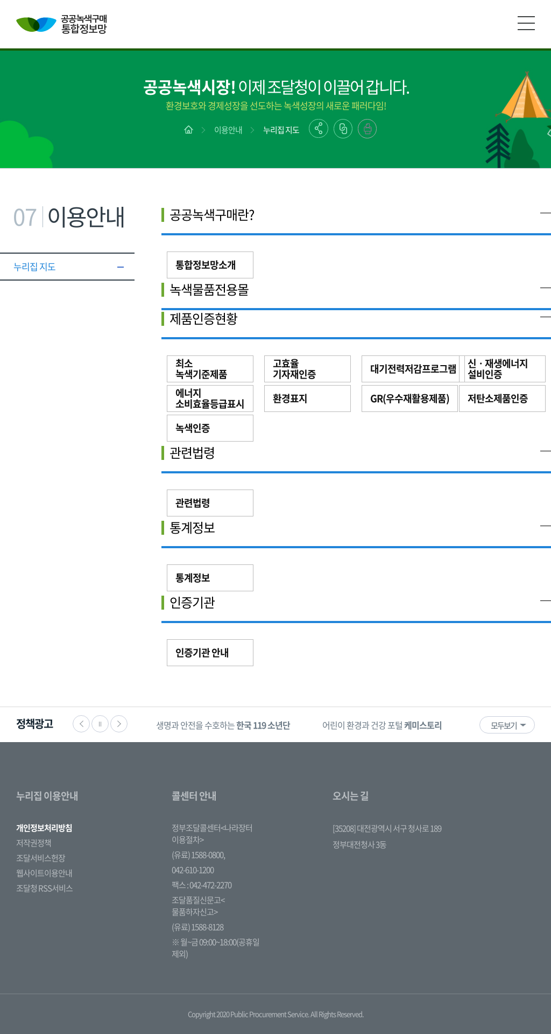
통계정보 (192, 527)
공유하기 (318, 128)
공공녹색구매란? (211, 214)
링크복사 (343, 128)
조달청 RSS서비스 (44, 888)
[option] (223, 724)
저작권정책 (33, 843)
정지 (100, 723)
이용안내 (228, 130)
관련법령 (192, 452)
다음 (119, 723)
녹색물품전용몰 (209, 289)
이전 (81, 723)
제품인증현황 (203, 318)
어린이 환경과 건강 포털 (382, 724)
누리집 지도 (281, 130)
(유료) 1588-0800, (198, 855)
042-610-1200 (193, 870)
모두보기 (504, 725)
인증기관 (192, 602)
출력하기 (367, 128)
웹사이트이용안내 (44, 873)
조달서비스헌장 (40, 858)
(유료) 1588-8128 (197, 927)
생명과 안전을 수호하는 (223, 724)
